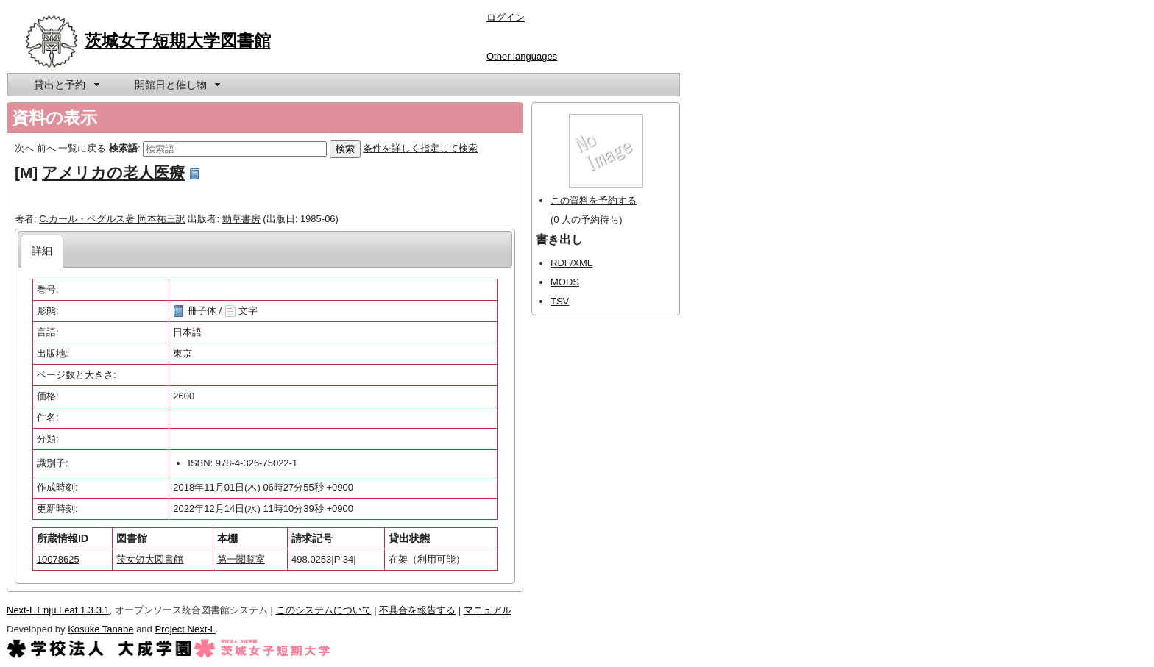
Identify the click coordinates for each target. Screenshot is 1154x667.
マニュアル (487, 610)
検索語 (123, 148)
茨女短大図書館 (149, 559)
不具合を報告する (417, 610)
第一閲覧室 (241, 559)
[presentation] (42, 251)
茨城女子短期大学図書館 (178, 40)
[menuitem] (65, 85)
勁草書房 (241, 218)
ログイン (505, 17)
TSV (560, 301)
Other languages (521, 56)
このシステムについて (324, 610)
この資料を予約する (594, 200)
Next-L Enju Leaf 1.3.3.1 (58, 610)
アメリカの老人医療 (113, 172)
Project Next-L (185, 629)
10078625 (58, 559)
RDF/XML (571, 262)
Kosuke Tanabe (100, 629)
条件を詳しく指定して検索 (420, 148)
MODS (565, 282)
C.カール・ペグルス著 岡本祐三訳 (112, 218)
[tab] (42, 251)
